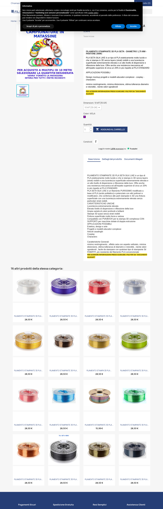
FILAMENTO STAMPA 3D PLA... (99, 370)
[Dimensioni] (92, 107)
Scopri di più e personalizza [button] (38, 26)
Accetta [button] (133, 26)
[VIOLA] (85, 117)
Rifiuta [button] (118, 26)
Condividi (95, 141)
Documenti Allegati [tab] (133, 159)
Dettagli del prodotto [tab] (112, 159)
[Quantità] (86, 129)
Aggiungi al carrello (110, 129)
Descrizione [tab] (94, 159)
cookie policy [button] (93, 13)
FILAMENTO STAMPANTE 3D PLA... (28, 316)
